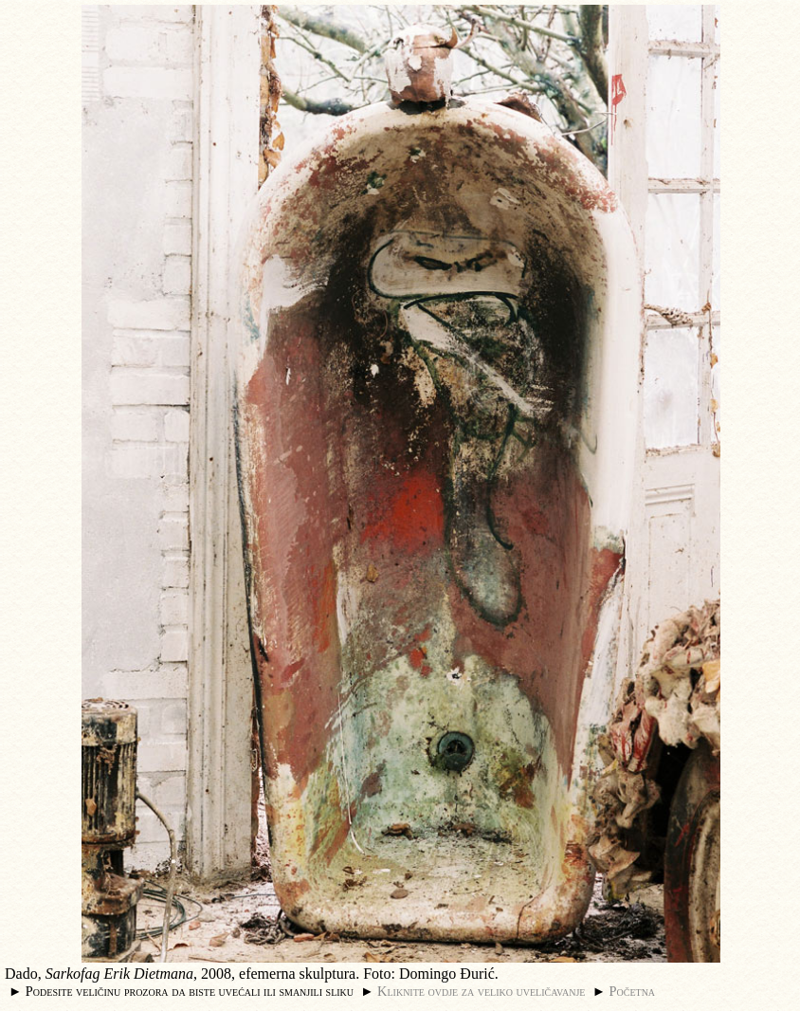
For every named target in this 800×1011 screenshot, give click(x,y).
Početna (632, 991)
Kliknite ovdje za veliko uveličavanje (481, 991)
